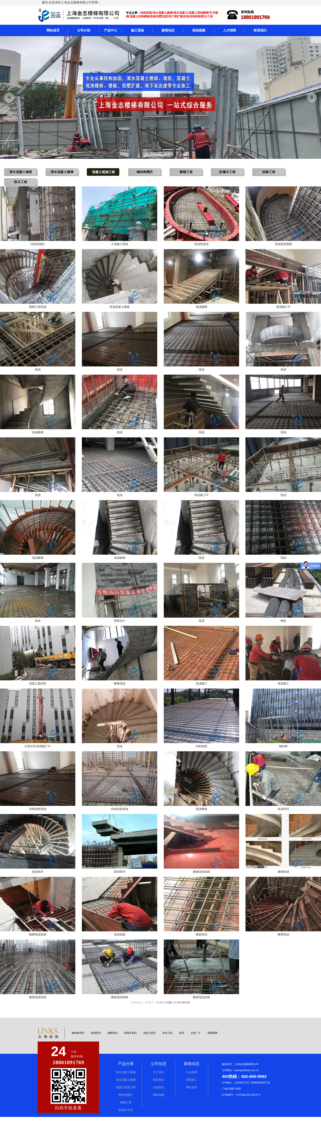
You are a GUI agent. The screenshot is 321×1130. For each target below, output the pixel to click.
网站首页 (53, 30)
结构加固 (201, 755)
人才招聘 (229, 30)
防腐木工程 (126, 1123)
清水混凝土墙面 (126, 1085)
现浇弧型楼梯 (283, 245)
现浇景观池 (201, 245)
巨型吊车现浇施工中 (38, 755)
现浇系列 (283, 819)
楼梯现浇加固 (201, 882)
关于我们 (158, 1085)
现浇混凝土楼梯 (120, 308)
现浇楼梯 (201, 308)
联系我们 (260, 30)
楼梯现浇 (119, 691)
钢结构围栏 (126, 1108)
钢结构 (283, 755)
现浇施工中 (283, 308)
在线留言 (158, 1100)
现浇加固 (119, 946)
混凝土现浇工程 (126, 1100)
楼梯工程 (125, 1115)
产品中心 (110, 30)
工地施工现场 (119, 245)
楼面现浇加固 (37, 1010)
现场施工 (191, 1092)
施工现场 (137, 30)
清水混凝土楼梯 (126, 1092)
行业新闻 (191, 1085)
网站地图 (158, 1108)
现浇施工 (201, 691)
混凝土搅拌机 (37, 691)
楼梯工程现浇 (37, 308)
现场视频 (198, 30)
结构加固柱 (38, 245)
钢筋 (283, 627)
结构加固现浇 (37, 819)
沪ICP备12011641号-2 (248, 1107)
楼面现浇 (201, 946)
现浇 (38, 372)
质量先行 (119, 627)
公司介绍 (83, 30)
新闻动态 (168, 30)
